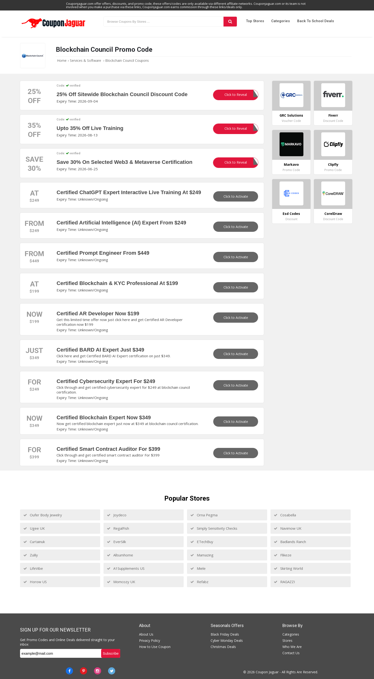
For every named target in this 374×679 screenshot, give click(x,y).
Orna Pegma (204, 515)
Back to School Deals (315, 21)
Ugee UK (34, 528)
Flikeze (282, 555)
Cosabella (285, 515)
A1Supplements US (126, 568)
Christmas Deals (223, 646)
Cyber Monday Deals (227, 640)
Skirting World (288, 568)
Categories (280, 21)
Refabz (199, 581)
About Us (146, 634)
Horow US (35, 581)
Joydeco (116, 515)
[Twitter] (111, 670)
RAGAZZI (284, 581)
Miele (198, 568)
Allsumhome (120, 555)
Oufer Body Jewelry (42, 515)
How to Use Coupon (155, 646)
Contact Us (291, 653)
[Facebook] (69, 670)
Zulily (30, 555)
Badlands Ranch (290, 541)
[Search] (230, 21)
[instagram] (97, 670)
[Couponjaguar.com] (53, 28)
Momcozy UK (121, 581)
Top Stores (255, 21)
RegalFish (118, 528)
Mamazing (201, 555)
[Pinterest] (83, 670)
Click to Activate (235, 196)
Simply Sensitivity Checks (213, 528)
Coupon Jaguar (267, 672)
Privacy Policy (149, 640)
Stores (287, 640)
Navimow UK (287, 528)
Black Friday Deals (225, 634)
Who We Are (292, 646)
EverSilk (116, 541)
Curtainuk (34, 541)
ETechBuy (201, 541)
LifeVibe (33, 568)
